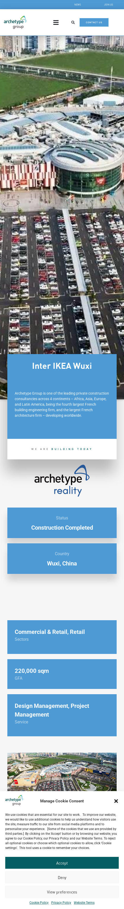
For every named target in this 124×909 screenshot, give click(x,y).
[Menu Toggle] (56, 22)
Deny (62, 877)
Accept (62, 863)
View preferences (62, 892)
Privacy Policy (61, 903)
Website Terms (84, 903)
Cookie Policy (39, 903)
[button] (116, 801)
